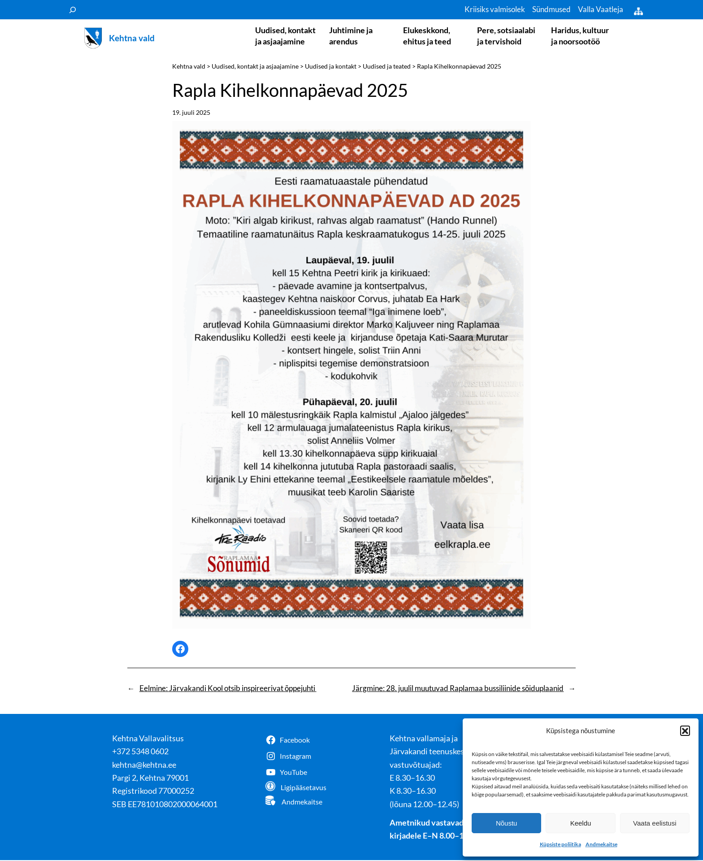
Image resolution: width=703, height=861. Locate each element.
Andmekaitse (601, 844)
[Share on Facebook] (180, 650)
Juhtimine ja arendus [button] (351, 35)
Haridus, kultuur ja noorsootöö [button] (580, 35)
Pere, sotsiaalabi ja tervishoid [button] (506, 35)
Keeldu (580, 823)
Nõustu (506, 823)
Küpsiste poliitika (560, 844)
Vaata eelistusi (654, 823)
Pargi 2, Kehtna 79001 (150, 778)
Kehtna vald (132, 38)
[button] (685, 730)
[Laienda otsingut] (72, 9)
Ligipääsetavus (303, 788)
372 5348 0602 (143, 752)
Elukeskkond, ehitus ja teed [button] (427, 35)
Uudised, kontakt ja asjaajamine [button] (285, 35)
